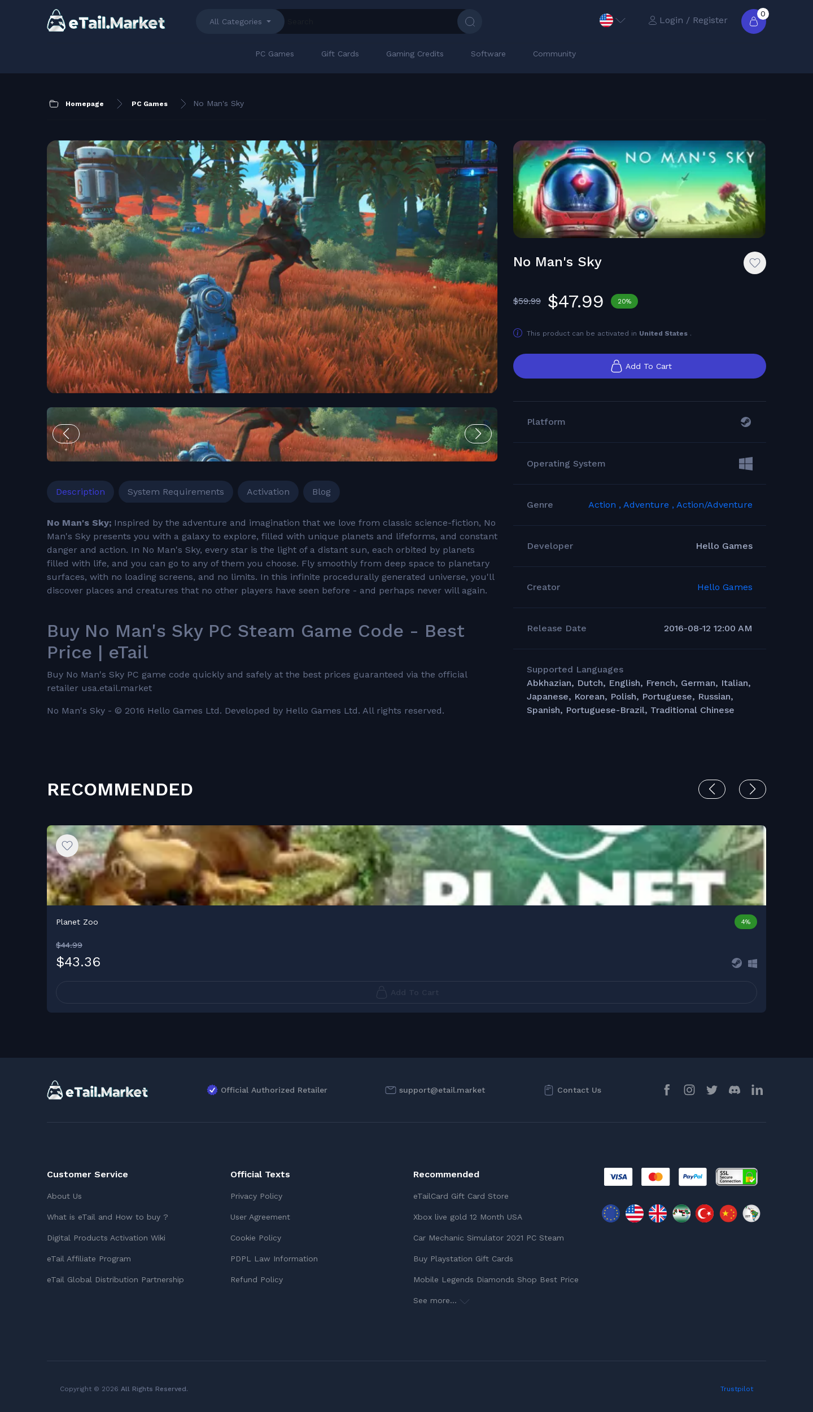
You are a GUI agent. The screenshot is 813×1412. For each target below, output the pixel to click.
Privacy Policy (256, 1195)
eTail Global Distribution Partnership (115, 1279)
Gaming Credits (415, 53)
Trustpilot (736, 1389)
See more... (441, 1300)
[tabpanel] (272, 617)
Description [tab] (80, 491)
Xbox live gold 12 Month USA (467, 1216)
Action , (605, 504)
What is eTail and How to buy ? (107, 1216)
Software (488, 53)
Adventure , (649, 504)
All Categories (235, 21)
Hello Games (725, 587)
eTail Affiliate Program (89, 1258)
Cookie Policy (255, 1237)
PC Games (274, 53)
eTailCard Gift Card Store (461, 1195)
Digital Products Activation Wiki (106, 1237)
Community (554, 53)
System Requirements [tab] (176, 491)
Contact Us (579, 1089)
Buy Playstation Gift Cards (463, 1258)
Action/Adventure (714, 504)
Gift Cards (340, 53)
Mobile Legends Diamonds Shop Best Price (496, 1279)
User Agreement (260, 1216)
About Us (64, 1195)
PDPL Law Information (274, 1258)
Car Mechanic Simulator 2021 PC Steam (488, 1237)
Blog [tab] (321, 491)
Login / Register (688, 20)
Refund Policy (256, 1279)
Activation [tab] (268, 491)
